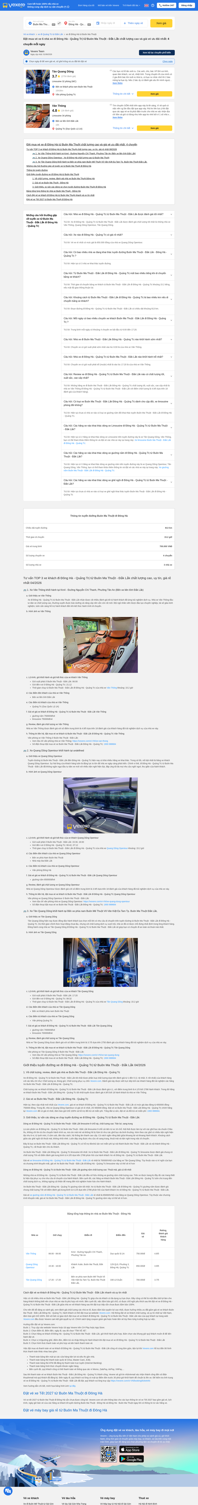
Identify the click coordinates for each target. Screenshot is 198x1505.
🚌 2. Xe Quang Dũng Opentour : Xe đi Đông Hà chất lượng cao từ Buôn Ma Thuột (70, 157)
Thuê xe (144, 1498)
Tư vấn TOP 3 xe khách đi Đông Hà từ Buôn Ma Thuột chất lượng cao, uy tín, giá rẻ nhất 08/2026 (72, 149)
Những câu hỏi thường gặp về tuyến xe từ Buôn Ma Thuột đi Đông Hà (59, 166)
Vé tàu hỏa (68, 1498)
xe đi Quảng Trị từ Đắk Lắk (49, 34)
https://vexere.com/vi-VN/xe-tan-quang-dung (98, 1055)
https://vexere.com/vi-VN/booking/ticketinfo (130, 1381)
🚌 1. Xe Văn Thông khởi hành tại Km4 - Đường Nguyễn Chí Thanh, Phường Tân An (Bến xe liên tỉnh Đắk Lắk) (84, 153)
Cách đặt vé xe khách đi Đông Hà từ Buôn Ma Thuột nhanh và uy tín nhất (60, 195)
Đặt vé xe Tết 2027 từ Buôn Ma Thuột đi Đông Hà (50, 199)
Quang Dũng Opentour (117, 848)
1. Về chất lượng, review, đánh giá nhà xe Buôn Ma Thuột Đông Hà (63, 178)
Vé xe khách (29, 34)
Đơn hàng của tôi (86, 5)
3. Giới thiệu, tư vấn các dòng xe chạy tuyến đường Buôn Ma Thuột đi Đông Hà (69, 187)
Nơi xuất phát (38, 21)
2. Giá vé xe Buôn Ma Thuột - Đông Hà (50, 183)
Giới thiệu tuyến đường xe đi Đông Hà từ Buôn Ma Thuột (53, 174)
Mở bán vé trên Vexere (108, 5)
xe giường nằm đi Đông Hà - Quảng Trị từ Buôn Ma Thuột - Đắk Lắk (62, 1195)
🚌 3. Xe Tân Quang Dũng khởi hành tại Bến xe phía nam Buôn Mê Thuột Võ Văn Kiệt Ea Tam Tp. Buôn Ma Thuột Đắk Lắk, (89, 162)
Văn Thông (112, 688)
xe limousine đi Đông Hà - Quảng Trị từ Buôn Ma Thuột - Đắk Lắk (60, 1160)
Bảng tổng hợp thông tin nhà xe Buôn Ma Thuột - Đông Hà (54, 191)
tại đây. (72, 1386)
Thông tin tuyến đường (37, 170)
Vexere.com (95, 1081)
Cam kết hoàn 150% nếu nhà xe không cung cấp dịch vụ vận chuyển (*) (46, 5)
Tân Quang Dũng (115, 1002)
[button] (118, 214)
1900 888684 (110, 744)
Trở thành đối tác (132, 5)
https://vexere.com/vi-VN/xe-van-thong (90, 741)
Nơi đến (72, 21)
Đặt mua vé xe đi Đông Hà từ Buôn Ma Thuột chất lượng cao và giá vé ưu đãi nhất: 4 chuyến (82, 144)
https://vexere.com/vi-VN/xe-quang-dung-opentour (106, 901)
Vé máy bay (107, 1498)
